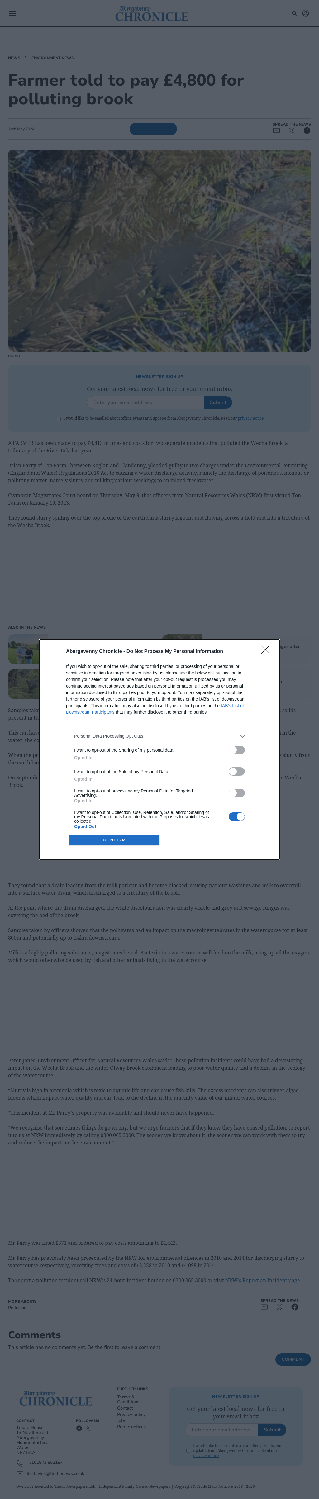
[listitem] (159, 736)
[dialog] (159, 750)
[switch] (237, 750)
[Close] (267, 652)
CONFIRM (114, 840)
